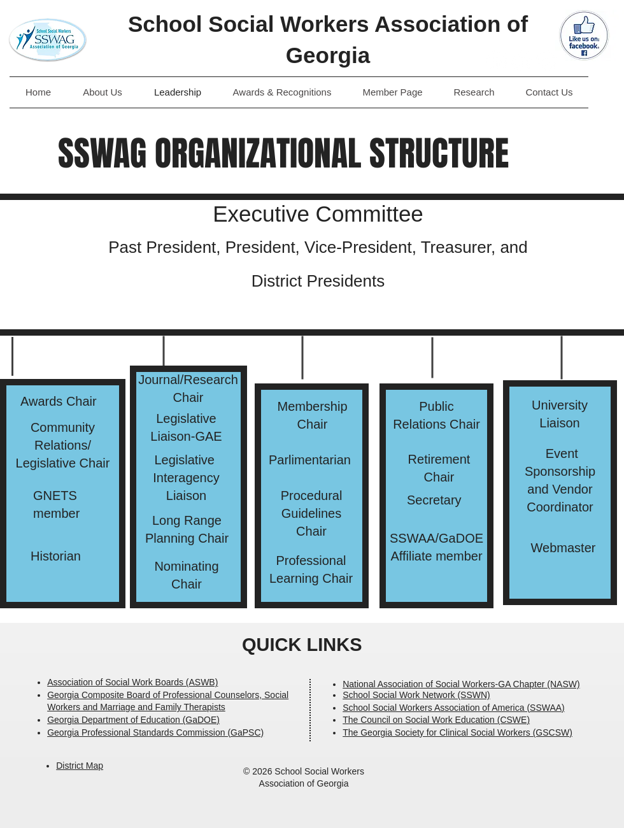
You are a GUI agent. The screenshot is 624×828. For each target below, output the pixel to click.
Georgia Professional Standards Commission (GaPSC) (155, 732)
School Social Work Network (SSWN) (416, 695)
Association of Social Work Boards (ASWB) (132, 682)
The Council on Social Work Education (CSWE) (436, 720)
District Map (79, 765)
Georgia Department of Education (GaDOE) (133, 720)
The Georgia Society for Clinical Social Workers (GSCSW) (457, 732)
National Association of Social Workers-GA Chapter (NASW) (461, 684)
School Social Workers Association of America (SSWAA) (454, 708)
